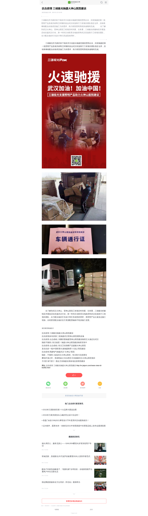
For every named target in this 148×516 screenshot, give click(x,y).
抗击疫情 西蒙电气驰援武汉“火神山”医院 (58, 352)
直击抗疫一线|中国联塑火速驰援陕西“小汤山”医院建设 (64, 349)
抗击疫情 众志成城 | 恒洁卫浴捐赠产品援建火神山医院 (64, 346)
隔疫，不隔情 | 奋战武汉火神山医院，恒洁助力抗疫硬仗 (64, 355)
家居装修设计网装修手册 (74, 396)
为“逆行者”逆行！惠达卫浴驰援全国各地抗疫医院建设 (63, 361)
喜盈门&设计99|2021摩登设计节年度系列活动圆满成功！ (66, 420)
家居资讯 (47, 505)
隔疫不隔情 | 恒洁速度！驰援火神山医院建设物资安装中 (64, 342)
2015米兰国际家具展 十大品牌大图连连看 (60, 410)
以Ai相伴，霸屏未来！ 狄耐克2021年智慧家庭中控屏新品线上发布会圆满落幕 (74, 426)
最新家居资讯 (74, 437)
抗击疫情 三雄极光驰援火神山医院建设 (57, 333)
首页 (42, 505)
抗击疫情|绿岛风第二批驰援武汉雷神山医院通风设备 (63, 336)
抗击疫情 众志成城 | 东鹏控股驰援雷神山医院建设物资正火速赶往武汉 (70, 339)
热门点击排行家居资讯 (74, 404)
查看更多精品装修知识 (74, 501)
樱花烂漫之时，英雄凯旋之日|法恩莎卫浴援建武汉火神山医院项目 (68, 358)
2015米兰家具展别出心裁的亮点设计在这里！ (61, 415)
